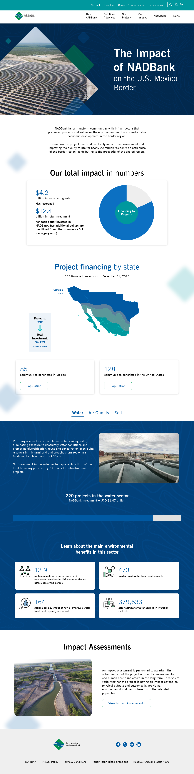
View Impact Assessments (126, 703)
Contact (95, 4)
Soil (118, 412)
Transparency (155, 4)
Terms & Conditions (75, 762)
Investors (109, 4)
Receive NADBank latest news (151, 762)
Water (77, 412)
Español (178, 4)
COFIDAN (31, 762)
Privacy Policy (50, 762)
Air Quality (99, 412)
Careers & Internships (131, 4)
